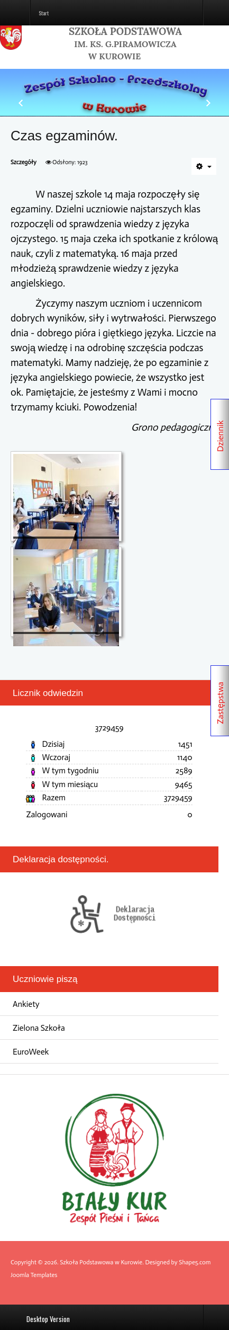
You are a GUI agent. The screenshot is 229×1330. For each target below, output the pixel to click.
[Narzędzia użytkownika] (203, 166)
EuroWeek (31, 1052)
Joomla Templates (34, 1275)
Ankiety (26, 1004)
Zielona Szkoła (39, 1028)
